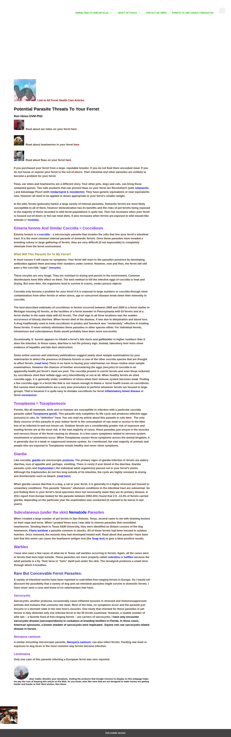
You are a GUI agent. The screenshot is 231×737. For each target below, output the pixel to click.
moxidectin (77, 191)
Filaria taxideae (38, 530)
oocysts (55, 267)
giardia (36, 460)
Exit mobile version (115, 733)
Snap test (98, 538)
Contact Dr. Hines (156, 12)
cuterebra (114, 557)
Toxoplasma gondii (45, 413)
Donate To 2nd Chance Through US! (193, 12)
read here (41, 363)
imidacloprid (58, 191)
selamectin (142, 188)
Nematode (78, 512)
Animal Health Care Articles (95, 12)
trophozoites (46, 468)
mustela (33, 219)
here (74, 129)
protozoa (68, 460)
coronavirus (29, 395)
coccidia (44, 234)
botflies (128, 557)
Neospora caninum (79, 642)
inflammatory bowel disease (122, 391)
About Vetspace (130, 12)
